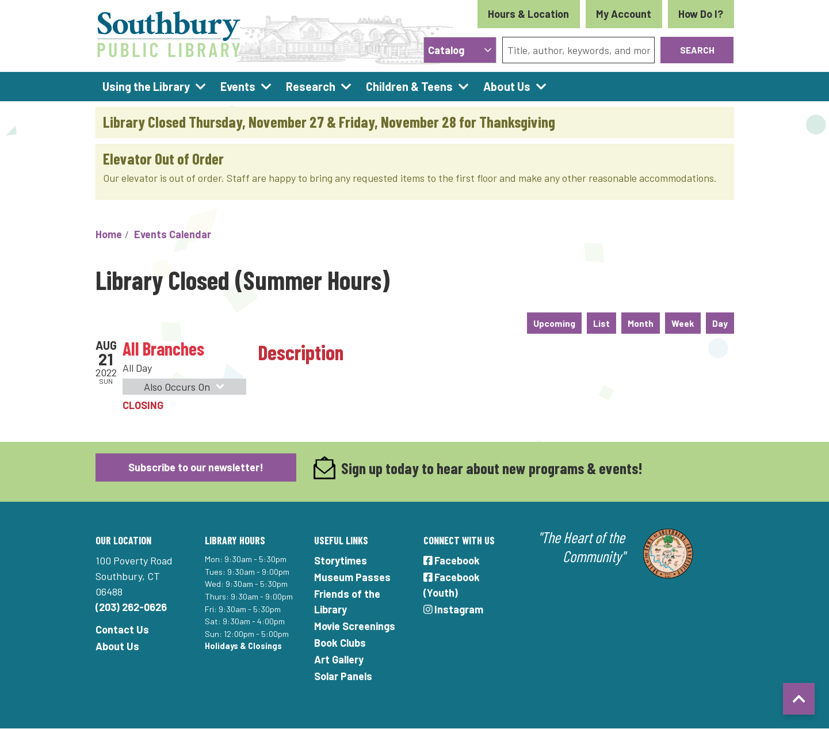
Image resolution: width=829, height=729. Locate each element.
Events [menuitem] (237, 86)
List (601, 323)
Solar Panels (343, 676)
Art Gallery (339, 659)
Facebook (451, 560)
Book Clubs (340, 642)
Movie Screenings (354, 626)
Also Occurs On (186, 386)
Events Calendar (172, 234)
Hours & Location (528, 13)
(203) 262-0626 (131, 607)
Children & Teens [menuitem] (409, 86)
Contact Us (122, 629)
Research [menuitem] (310, 86)
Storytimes (340, 560)
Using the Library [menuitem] (146, 86)
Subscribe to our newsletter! (195, 467)
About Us (117, 646)
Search (697, 49)
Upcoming (554, 323)
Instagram (453, 609)
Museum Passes (352, 577)
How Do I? (700, 13)
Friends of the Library (347, 601)
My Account (623, 13)
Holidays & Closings (243, 646)
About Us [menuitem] (506, 86)
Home (108, 234)
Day (720, 323)
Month (641, 323)
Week (682, 323)
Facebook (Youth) (451, 585)
